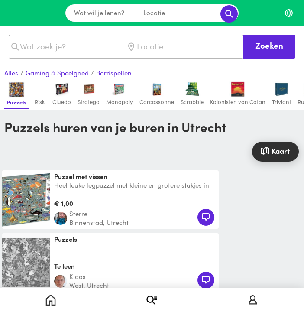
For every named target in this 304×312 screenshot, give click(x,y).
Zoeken (269, 45)
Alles (11, 73)
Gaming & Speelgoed (57, 73)
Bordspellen (114, 73)
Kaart (275, 151)
